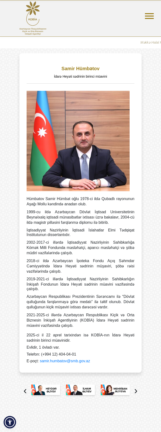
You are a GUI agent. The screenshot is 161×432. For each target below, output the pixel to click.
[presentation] (25, 391)
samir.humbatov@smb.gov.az (65, 361)
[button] (10, 422)
